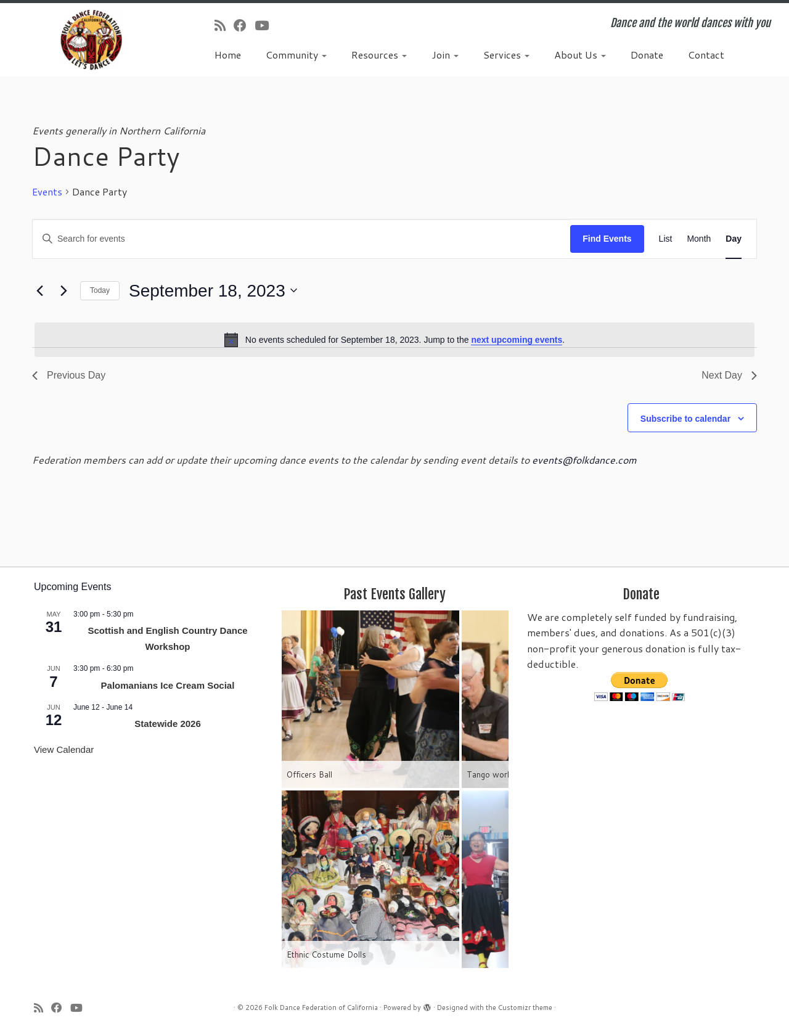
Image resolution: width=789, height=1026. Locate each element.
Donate (647, 54)
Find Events (607, 239)
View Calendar (64, 749)
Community (296, 54)
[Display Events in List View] (665, 239)
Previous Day (68, 375)
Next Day (729, 375)
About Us (580, 54)
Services (506, 54)
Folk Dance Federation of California (321, 1007)
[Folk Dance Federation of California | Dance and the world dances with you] (91, 39)
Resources (379, 54)
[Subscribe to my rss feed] (224, 25)
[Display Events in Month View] (699, 239)
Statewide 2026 (167, 723)
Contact (706, 54)
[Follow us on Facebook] (244, 25)
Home (228, 54)
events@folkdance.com (584, 460)
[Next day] (63, 290)
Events (47, 192)
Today (100, 290)
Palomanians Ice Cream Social (168, 685)
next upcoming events (516, 340)
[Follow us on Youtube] (266, 25)
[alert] (394, 339)
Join (445, 54)
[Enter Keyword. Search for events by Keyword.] (301, 239)
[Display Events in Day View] (734, 239)
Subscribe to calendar (685, 419)
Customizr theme (525, 1007)
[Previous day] (39, 290)
